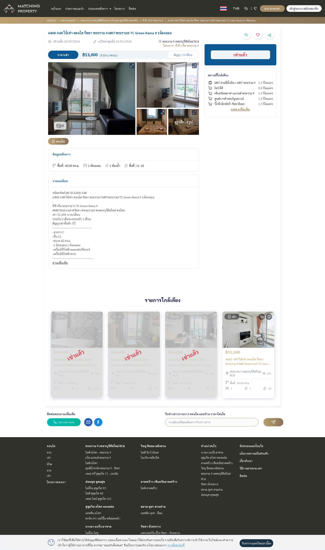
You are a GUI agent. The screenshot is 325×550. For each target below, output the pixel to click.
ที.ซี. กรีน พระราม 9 (153, 20)
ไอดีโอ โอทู (91, 533)
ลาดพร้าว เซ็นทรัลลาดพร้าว (159, 481)
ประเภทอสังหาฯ (99, 8)
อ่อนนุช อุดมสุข (95, 481)
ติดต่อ (132, 8)
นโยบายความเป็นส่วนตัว (254, 453)
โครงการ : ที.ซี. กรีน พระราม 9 (181, 45)
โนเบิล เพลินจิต (150, 457)
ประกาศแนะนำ (74, 8)
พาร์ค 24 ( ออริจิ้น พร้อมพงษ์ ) (102, 518)
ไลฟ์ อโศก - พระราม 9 (98, 452)
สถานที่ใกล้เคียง (218, 75)
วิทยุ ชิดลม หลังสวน (153, 446)
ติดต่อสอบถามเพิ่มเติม (61, 414)
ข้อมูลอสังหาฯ (61, 154)
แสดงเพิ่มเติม (240, 109)
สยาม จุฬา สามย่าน (153, 506)
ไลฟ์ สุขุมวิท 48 (94, 493)
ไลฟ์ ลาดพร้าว (149, 488)
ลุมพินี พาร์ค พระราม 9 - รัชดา (102, 468)
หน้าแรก (56, 8)
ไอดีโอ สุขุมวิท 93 (95, 488)
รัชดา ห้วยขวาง (151, 526)
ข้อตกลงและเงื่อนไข (251, 446)
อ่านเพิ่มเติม (60, 263)
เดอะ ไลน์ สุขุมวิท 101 (98, 498)
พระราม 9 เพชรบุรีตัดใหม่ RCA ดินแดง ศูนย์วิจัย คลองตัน (109, 20)
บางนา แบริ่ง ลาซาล (98, 526)
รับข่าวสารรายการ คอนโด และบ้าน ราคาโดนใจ (195, 414)
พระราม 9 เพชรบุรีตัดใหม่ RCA (105, 446)
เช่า (49, 457)
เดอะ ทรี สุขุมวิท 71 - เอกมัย (101, 473)
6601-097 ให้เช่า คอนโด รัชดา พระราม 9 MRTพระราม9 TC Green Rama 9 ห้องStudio (248, 365)
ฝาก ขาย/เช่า (272, 8)
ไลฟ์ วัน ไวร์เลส (150, 452)
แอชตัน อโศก (93, 513)
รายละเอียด (60, 181)
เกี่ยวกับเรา (246, 461)
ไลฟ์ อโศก (91, 463)
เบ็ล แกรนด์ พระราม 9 (98, 457)
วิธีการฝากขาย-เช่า (251, 468)
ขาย (49, 452)
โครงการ (119, 8)
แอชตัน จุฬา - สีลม (151, 513)
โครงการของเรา (56, 482)
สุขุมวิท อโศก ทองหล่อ (99, 506)
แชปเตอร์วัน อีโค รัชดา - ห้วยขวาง (160, 533)
